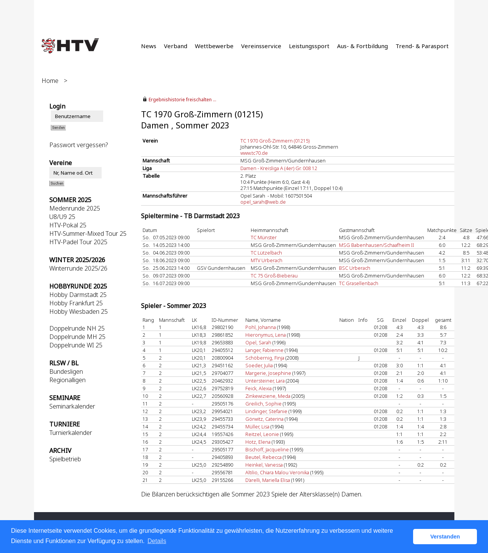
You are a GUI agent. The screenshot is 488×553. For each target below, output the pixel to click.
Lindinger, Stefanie (266, 411)
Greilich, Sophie (263, 403)
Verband (175, 46)
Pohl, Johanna (260, 327)
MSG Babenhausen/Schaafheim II (376, 245)
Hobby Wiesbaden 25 (78, 311)
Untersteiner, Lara (265, 380)
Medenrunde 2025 (74, 208)
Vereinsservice (261, 46)
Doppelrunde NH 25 (77, 328)
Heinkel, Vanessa (264, 464)
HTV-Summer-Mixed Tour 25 (87, 233)
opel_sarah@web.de (263, 201)
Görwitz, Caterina (264, 418)
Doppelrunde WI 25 (75, 345)
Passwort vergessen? (78, 145)
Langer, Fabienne (264, 350)
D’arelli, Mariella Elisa (267, 480)
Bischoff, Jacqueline (267, 449)
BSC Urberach (354, 267)
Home (50, 80)
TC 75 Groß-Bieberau (274, 275)
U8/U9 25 (62, 216)
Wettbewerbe (214, 46)
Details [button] (157, 541)
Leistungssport (309, 46)
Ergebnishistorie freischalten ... (182, 99)
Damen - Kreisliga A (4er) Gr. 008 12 (278, 168)
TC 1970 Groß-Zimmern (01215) (275, 140)
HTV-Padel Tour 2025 (78, 242)
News (148, 46)
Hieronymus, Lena (265, 334)
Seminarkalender (72, 406)
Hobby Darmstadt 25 (78, 294)
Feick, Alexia (258, 388)
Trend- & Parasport (422, 46)
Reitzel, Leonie (262, 434)
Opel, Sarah (258, 342)
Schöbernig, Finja (264, 357)
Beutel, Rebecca (263, 457)
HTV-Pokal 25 (67, 225)
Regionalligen (67, 380)
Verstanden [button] (445, 537)
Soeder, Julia (259, 365)
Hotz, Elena (258, 441)
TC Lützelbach (266, 252)
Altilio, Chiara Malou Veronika (277, 472)
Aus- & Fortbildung (362, 46)
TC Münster (264, 237)
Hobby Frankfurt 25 (76, 303)
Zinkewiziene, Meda (267, 395)
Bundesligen (66, 371)
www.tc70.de (254, 152)
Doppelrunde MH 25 (77, 336)
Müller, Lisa (257, 426)
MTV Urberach (266, 260)
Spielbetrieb (65, 459)
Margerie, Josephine (268, 373)
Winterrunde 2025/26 (78, 268)
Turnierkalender (70, 432)
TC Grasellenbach (358, 283)
